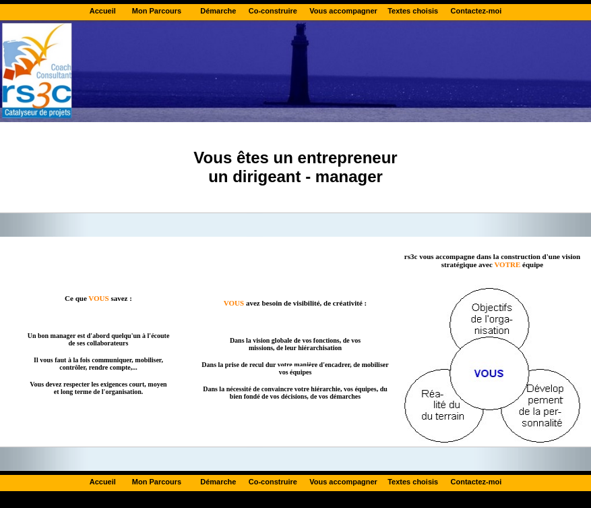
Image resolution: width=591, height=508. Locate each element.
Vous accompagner (343, 11)
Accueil (103, 11)
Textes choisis (412, 11)
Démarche (219, 11)
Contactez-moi (476, 11)
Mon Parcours (156, 11)
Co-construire (273, 11)
